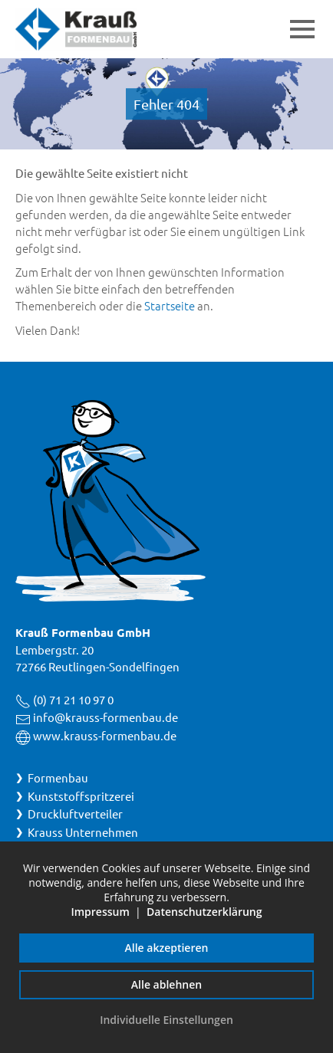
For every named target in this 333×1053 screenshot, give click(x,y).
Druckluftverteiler (75, 813)
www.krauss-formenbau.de (104, 735)
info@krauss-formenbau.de (105, 717)
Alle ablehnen (166, 984)
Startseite (169, 305)
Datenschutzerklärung (204, 911)
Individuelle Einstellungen (166, 1019)
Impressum (100, 911)
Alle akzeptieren (167, 947)
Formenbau (58, 777)
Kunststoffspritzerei (81, 796)
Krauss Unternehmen (83, 832)
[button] (302, 29)
